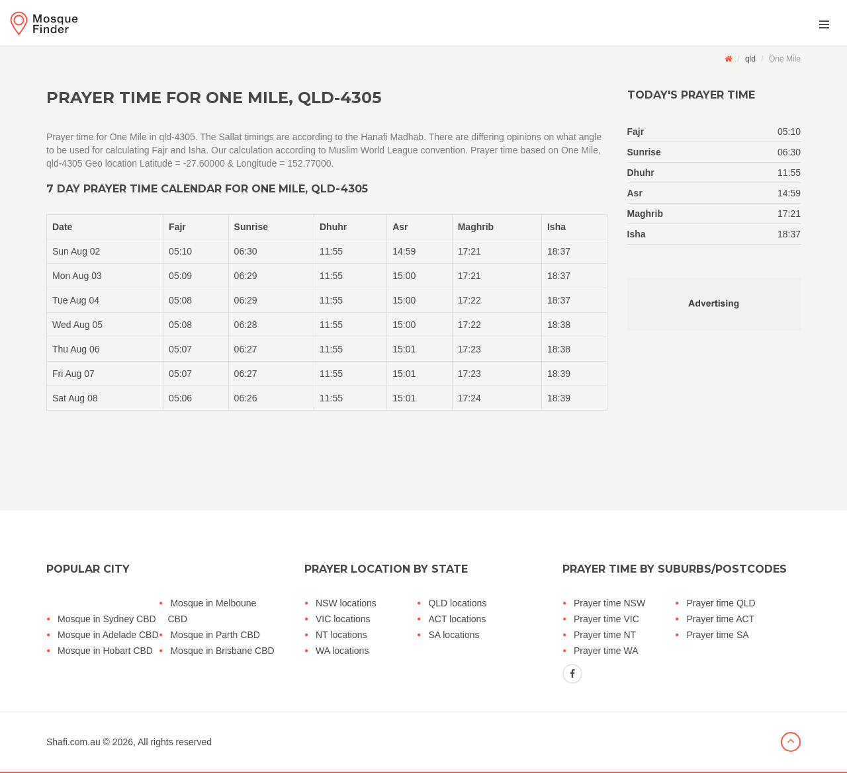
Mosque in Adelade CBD (108, 635)
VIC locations (343, 619)
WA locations (342, 650)
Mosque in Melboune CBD (211, 611)
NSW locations (346, 603)
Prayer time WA (606, 650)
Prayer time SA (717, 635)
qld (750, 58)
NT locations (341, 635)
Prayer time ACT (720, 619)
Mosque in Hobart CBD (105, 650)
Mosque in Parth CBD (214, 635)
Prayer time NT (605, 635)
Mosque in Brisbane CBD (222, 650)
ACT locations (457, 619)
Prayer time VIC (606, 619)
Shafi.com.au (73, 742)
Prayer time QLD (720, 603)
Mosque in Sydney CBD (107, 619)
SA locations (453, 635)
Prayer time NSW (609, 603)
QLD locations (457, 603)
